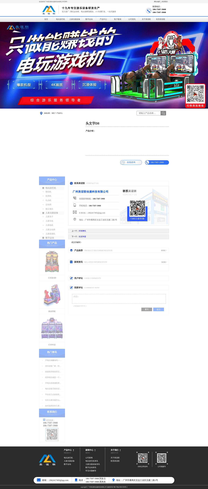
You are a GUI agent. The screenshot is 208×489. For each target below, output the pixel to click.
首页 (46, 19)
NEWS (87, 453)
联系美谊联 (160, 19)
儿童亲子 (49, 216)
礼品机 (48, 200)
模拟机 (48, 192)
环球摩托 (82, 231)
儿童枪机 (49, 225)
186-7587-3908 (154, 162)
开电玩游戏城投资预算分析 (53, 383)
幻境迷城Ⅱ (52, 278)
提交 (159, 311)
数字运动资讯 (90, 467)
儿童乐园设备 (74, 19)
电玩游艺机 (60, 19)
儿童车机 (49, 221)
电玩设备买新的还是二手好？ (53, 389)
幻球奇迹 (52, 345)
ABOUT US (114, 453)
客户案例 (117, 19)
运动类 (48, 204)
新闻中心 (89, 450)
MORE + (164, 250)
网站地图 (157, 1)
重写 (147, 311)
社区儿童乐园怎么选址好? (53, 400)
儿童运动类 (50, 229)
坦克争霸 (82, 237)
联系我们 (165, 1)
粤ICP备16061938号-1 (120, 487)
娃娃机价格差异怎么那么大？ (53, 372)
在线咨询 (128, 162)
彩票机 (48, 196)
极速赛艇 (52, 311)
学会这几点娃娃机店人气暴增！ (53, 395)
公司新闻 (89, 458)
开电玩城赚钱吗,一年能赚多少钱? (53, 360)
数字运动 (89, 19)
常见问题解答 (90, 471)
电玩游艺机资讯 (91, 461)
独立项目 (49, 209)
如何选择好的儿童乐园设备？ (53, 406)
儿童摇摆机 (50, 234)
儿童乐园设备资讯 (92, 464)
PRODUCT (67, 453)
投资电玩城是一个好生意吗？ (53, 377)
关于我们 (114, 450)
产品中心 (103, 19)
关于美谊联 (146, 19)
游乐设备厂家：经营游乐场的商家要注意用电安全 (53, 366)
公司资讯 (132, 19)
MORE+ (164, 262)
